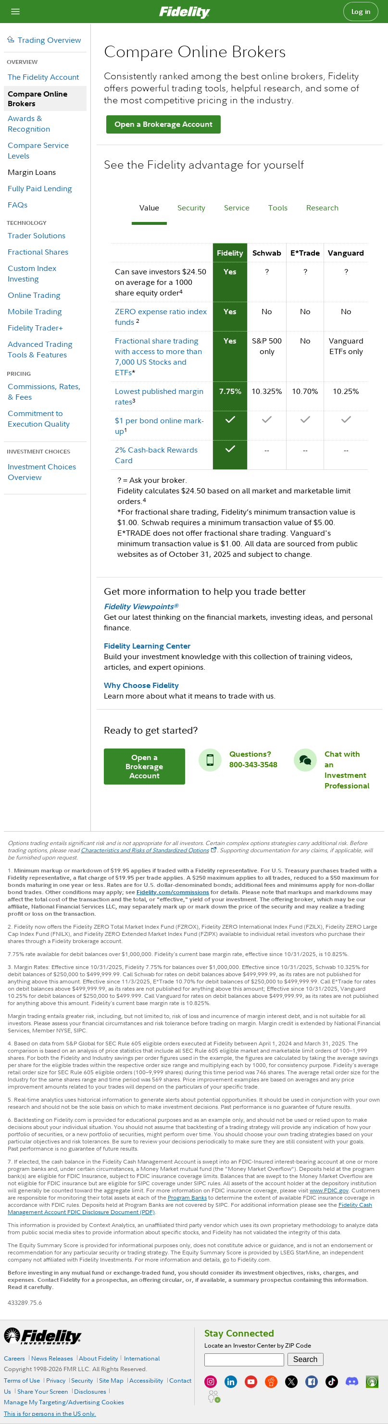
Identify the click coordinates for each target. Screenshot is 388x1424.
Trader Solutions (36, 235)
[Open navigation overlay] (15, 11)
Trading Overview (49, 40)
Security (82, 1380)
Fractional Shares (38, 251)
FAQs (17, 204)
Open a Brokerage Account (163, 124)
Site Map (111, 1380)
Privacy (55, 1380)
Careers (14, 1358)
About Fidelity (98, 1358)
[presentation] (149, 209)
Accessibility (146, 1380)
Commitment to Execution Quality (39, 418)
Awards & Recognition (29, 123)
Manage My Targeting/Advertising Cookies (64, 1402)
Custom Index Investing (32, 273)
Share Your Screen (42, 1391)
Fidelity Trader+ (35, 327)
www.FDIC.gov (329, 1190)
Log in (361, 11)
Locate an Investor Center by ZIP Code (257, 1345)
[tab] (149, 209)
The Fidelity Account (43, 77)
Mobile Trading (35, 311)
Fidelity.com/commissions (173, 892)
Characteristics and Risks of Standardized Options (145, 850)
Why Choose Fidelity (141, 685)
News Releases (52, 1358)
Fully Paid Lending (40, 188)
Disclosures (90, 1391)
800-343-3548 (253, 764)
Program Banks (187, 1197)
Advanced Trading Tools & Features (40, 349)
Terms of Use (22, 1380)
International (142, 1358)
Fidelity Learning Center (147, 646)
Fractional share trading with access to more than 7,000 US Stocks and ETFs (158, 356)
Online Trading (34, 295)
